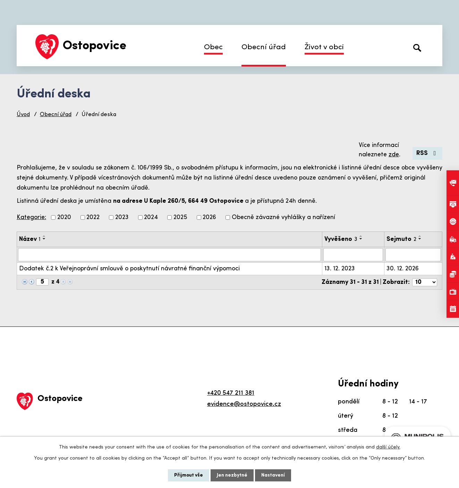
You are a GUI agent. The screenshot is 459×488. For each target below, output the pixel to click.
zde (394, 154)
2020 (64, 217)
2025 (180, 217)
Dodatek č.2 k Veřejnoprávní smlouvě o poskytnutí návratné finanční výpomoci (129, 268)
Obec (213, 47)
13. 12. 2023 (339, 268)
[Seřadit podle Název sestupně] (44, 238)
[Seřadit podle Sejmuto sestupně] (420, 238)
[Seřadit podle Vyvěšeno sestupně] (361, 238)
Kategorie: (31, 217)
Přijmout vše (188, 475)
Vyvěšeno (340, 239)
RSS (427, 153)
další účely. (388, 447)
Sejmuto (401, 239)
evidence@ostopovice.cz (244, 404)
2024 (151, 217)
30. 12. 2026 (402, 268)
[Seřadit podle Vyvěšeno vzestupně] (361, 236)
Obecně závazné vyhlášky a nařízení (283, 217)
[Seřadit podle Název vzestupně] (44, 236)
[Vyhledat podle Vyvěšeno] (353, 254)
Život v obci (324, 47)
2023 (122, 217)
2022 (93, 217)
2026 (209, 217)
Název (30, 239)
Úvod (23, 114)
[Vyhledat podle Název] (169, 254)
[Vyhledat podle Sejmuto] (413, 254)
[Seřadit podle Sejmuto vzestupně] (420, 236)
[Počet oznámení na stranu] (424, 282)
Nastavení (273, 475)
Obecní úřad (263, 47)
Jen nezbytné (232, 475)
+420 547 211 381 (230, 393)
